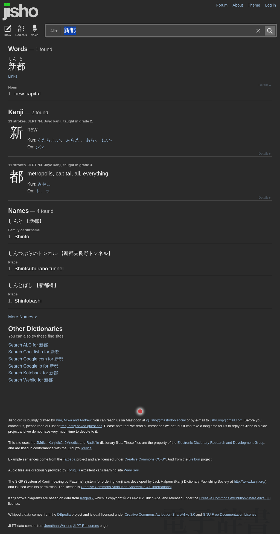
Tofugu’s (73, 470)
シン (40, 147)
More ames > (22, 317)
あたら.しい (48, 140)
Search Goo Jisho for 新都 (33, 352)
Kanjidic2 (55, 443)
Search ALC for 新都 (28, 345)
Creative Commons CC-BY (145, 459)
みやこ (44, 184)
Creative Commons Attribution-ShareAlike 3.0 (160, 514)
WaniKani (131, 470)
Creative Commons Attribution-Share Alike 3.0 (234, 498)
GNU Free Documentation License (229, 514)
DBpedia (64, 514)
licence (86, 448)
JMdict (41, 443)
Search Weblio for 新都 (30, 380)
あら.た (73, 140)
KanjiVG (86, 498)
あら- (91, 140)
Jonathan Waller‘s (58, 526)
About (238, 5)
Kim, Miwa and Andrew (73, 420)
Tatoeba (69, 459)
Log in (270, 5)
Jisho (20, 11)
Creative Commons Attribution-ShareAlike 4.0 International (126, 487)
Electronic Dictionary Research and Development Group (220, 443)
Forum (222, 5)
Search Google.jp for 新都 (33, 366)
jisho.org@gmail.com (226, 420)
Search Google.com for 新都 (35, 359)
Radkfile (92, 443)
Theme (254, 5)
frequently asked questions (81, 426)
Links (12, 76)
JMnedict (71, 443)
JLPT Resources (86, 526)
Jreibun (194, 459)
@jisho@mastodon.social (166, 420)
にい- (107, 140)
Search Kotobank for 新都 (33, 373)
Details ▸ (264, 85)
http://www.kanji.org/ (250, 481)
